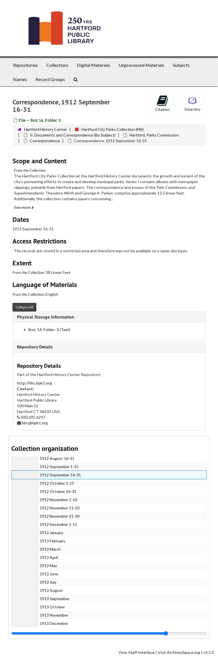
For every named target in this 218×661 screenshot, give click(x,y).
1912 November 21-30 (59, 516)
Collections (57, 65)
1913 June (49, 573)
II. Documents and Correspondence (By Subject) (73, 135)
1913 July (48, 582)
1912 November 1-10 (58, 499)
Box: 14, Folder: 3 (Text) (49, 329)
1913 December (54, 623)
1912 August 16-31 (57, 458)
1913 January (51, 532)
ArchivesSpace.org (183, 652)
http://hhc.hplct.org (34, 383)
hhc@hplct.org (35, 422)
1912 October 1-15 (57, 483)
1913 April (49, 557)
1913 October (52, 606)
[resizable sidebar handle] (109, 633)
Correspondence (45, 140)
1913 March (50, 549)
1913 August (51, 590)
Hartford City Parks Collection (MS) (112, 129)
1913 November (54, 615)
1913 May (48, 565)
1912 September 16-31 (60, 474)
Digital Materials (93, 65)
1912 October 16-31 (58, 491)
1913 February (52, 540)
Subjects (181, 65)
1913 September (55, 598)
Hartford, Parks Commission (154, 135)
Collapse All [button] (24, 307)
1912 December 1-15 (58, 524)
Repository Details (35, 347)
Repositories (25, 65)
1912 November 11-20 (59, 507)
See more (24, 207)
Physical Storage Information (45, 317)
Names (20, 79)
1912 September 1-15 (59, 466)
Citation (162, 103)
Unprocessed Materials (141, 65)
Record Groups (50, 79)
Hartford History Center (45, 129)
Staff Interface (141, 652)
